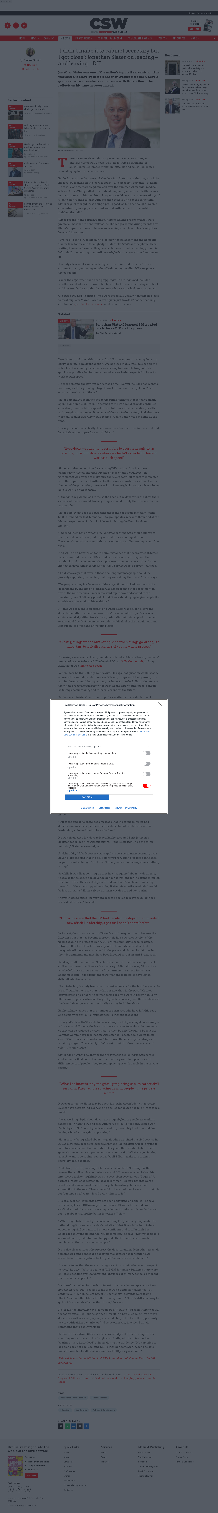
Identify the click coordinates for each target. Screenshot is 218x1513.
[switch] (146, 753)
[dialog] (109, 756)
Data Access (104, 808)
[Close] (161, 705)
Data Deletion (87, 808)
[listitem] (109, 746)
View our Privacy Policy (126, 808)
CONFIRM (87, 797)
